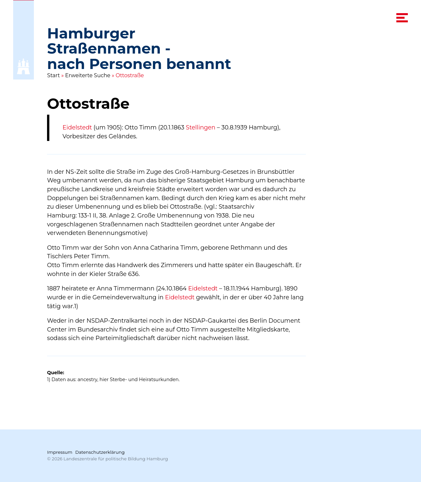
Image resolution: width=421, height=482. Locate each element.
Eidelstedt (77, 127)
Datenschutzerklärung (100, 452)
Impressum (59, 452)
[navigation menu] (402, 17)
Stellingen (200, 127)
